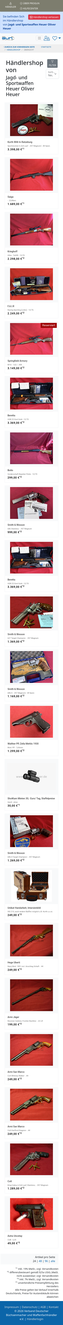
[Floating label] (52, 74)
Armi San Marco (16, 1072)
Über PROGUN (29, 3)
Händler (10, 5)
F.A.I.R (11, 306)
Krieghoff (12, 251)
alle (53, 1261)
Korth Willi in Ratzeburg (20, 142)
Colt (10, 1181)
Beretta (11, 415)
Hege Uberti (14, 962)
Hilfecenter (29, 8)
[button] (56, 38)
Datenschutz (30, 1307)
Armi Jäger (13, 1017)
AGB (43, 1307)
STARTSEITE (46, 47)
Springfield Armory (17, 361)
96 (46, 1261)
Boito (10, 470)
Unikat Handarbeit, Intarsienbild (24, 908)
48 (40, 1261)
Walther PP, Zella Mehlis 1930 (23, 743)
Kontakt (54, 1307)
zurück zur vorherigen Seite (19, 47)
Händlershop (13, 49)
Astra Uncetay (15, 1236)
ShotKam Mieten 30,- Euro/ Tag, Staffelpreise (31, 798)
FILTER (52, 63)
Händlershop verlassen (44, 17)
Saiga (10, 196)
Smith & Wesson (16, 525)
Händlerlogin (35, 1319)
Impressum (12, 1307)
